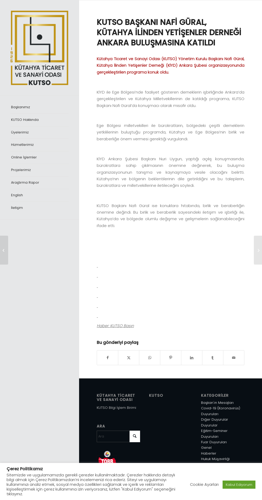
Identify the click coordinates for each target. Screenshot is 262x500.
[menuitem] (39, 107)
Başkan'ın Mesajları (217, 402)
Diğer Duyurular (214, 419)
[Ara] (118, 436)
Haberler (208, 453)
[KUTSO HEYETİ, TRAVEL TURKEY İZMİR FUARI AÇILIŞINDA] (258, 250)
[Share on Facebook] (107, 357)
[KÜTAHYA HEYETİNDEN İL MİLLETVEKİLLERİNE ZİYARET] (4, 250)
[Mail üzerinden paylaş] (233, 357)
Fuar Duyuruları (214, 442)
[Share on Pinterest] (170, 357)
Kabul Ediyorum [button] (239, 484)
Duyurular (209, 425)
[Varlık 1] (39, 48)
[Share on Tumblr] (212, 357)
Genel (206, 447)
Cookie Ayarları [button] (204, 484)
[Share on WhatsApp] (149, 357)
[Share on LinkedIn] (191, 357)
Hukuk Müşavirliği (215, 458)
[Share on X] (128, 357)
